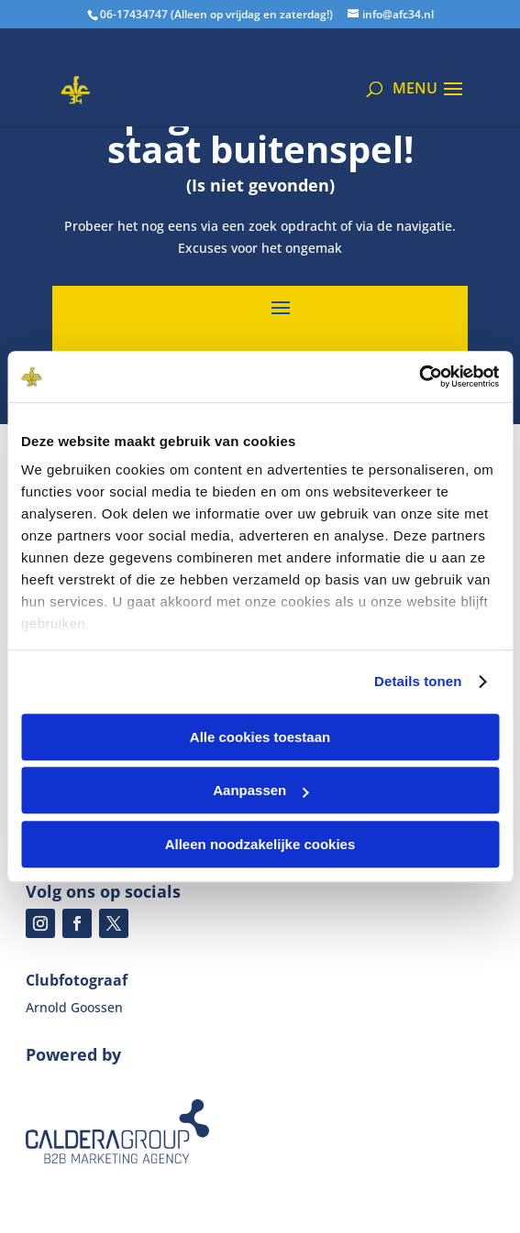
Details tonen (417, 681)
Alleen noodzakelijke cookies (260, 844)
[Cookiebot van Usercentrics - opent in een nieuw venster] (418, 376)
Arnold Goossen (74, 1007)
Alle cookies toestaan (260, 737)
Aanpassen (260, 790)
